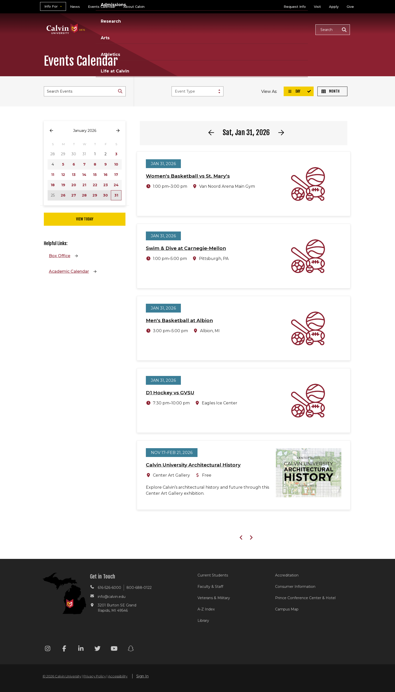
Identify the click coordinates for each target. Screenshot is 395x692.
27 (73, 195)
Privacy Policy (94, 676)
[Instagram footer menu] (47, 649)
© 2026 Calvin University (62, 676)
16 (106, 174)
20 (73, 185)
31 (116, 195)
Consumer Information (295, 586)
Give (350, 7)
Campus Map (287, 609)
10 (116, 164)
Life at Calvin (293, 29)
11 (52, 174)
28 (84, 195)
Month (330, 91)
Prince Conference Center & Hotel (305, 598)
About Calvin (134, 7)
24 (116, 185)
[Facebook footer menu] (64, 649)
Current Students (213, 575)
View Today (84, 219)
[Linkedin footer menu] (81, 649)
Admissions (178, 29)
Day (294, 91)
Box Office (59, 255)
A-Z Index (206, 609)
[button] (332, 29)
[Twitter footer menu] (97, 649)
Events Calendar (101, 7)
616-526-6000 (109, 587)
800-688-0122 (139, 587)
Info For (51, 6)
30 (105, 195)
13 (74, 174)
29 (94, 195)
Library (203, 620)
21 (84, 185)
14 (84, 174)
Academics (143, 29)
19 (63, 185)
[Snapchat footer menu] (131, 649)
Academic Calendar (69, 271)
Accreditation (287, 575)
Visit (317, 7)
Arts (235, 29)
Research (211, 29)
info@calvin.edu (111, 596)
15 (95, 174)
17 (116, 174)
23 (105, 185)
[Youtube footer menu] (114, 649)
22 (95, 185)
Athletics (259, 29)
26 (63, 195)
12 (63, 174)
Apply (334, 7)
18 (53, 185)
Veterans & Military (214, 598)
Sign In (142, 676)
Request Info (295, 7)
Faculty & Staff (210, 586)
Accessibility (117, 676)
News (75, 7)
